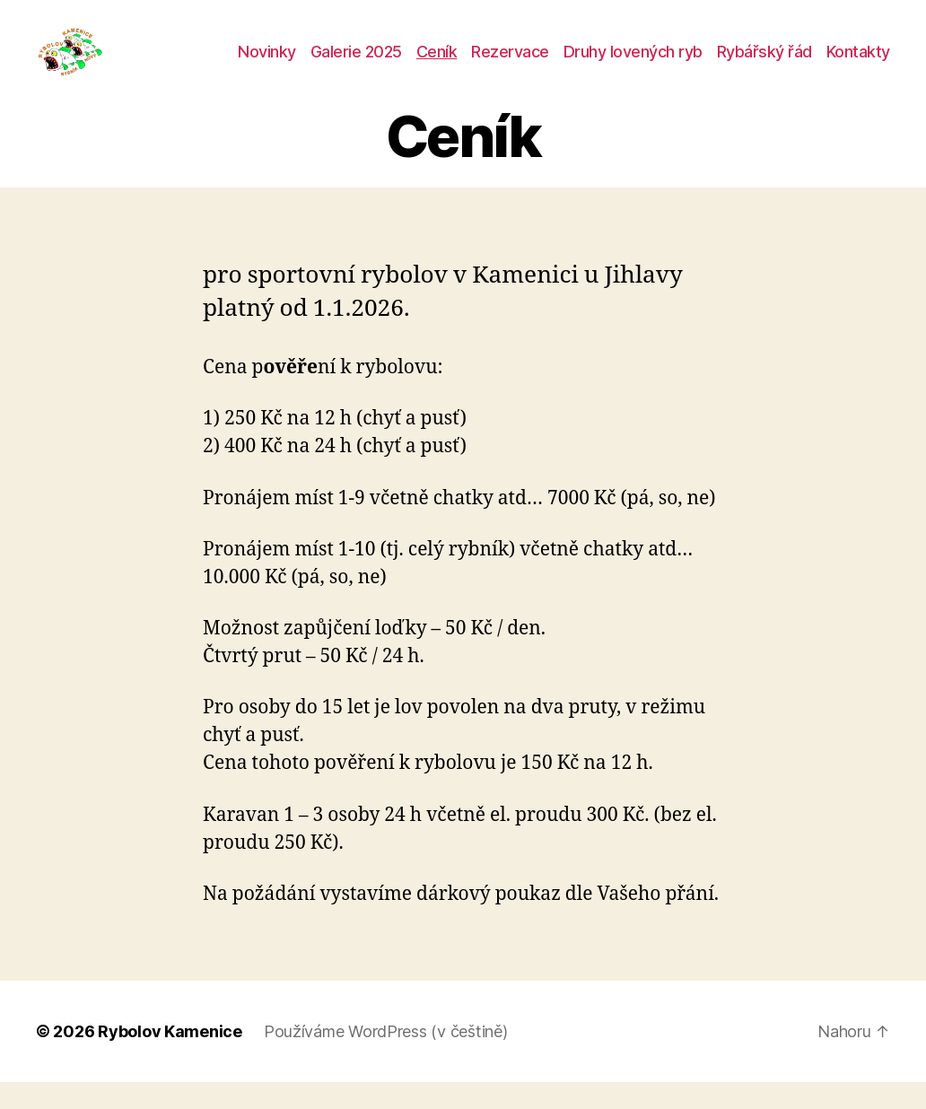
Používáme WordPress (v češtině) (386, 1058)
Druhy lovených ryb (633, 65)
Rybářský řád (764, 65)
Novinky (267, 65)
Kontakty (858, 65)
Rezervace (510, 65)
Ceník (437, 65)
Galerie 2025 (356, 65)
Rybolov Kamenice (170, 1058)
